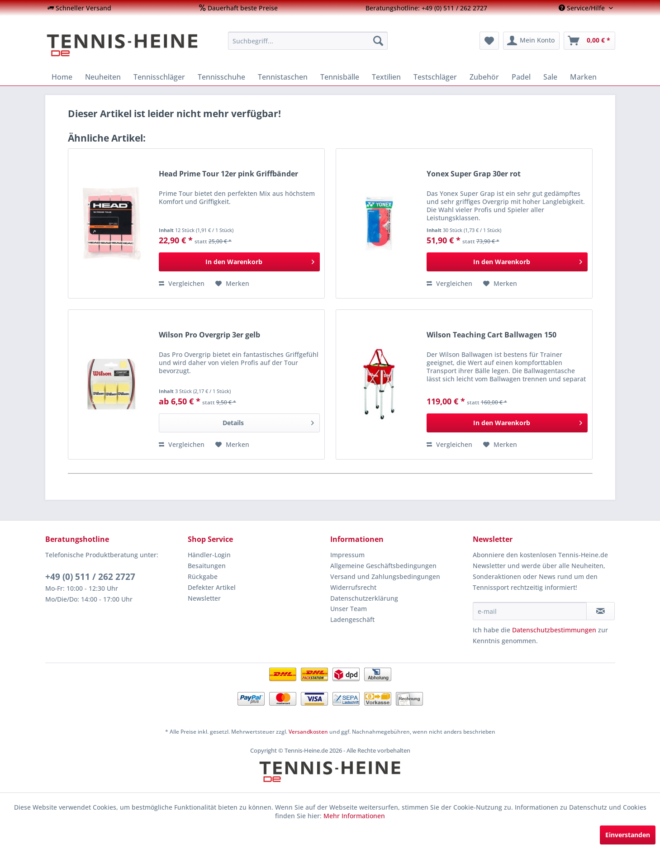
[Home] (62, 76)
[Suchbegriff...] (308, 41)
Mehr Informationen (354, 815)
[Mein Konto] (531, 41)
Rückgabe (203, 576)
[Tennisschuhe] (221, 76)
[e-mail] (530, 611)
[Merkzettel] (489, 41)
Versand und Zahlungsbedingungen (385, 576)
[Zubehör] (484, 76)
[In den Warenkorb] (239, 261)
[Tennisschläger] (159, 76)
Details (268, 421)
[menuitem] (79, 8)
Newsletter (204, 598)
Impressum (347, 554)
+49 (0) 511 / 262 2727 (90, 577)
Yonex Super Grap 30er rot (474, 174)
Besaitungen (207, 565)
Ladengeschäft (352, 619)
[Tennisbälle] (340, 76)
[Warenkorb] (589, 41)
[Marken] (583, 76)
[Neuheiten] (103, 76)
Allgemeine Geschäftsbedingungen (383, 565)
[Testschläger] (435, 76)
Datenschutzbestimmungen (554, 630)
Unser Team (348, 608)
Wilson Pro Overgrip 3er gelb (209, 335)
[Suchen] (378, 41)
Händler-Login (209, 554)
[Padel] (521, 76)
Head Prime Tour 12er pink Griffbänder (228, 174)
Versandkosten (308, 731)
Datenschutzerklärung (364, 598)
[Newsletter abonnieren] (600, 611)
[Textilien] (386, 76)
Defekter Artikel (212, 587)
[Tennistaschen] (283, 76)
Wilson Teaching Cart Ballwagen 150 (491, 335)
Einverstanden (627, 834)
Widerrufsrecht (353, 587)
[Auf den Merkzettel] (232, 283)
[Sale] (550, 76)
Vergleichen (181, 283)
